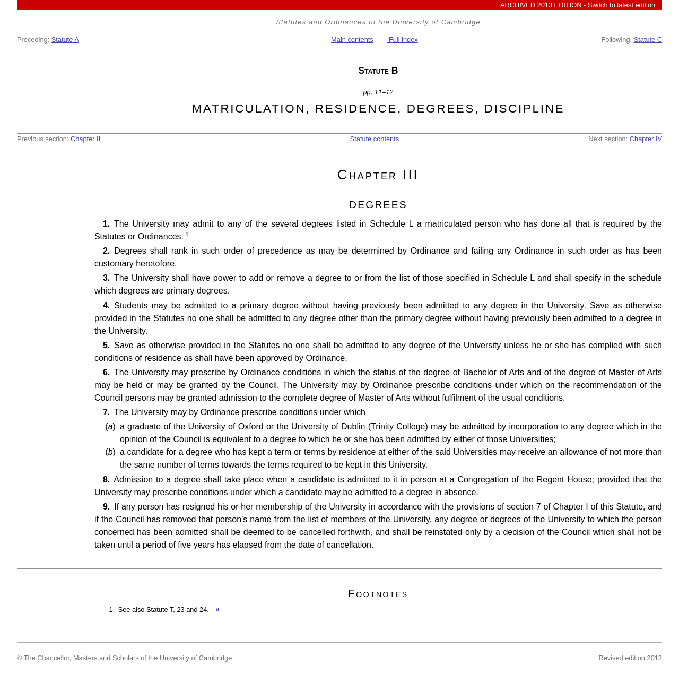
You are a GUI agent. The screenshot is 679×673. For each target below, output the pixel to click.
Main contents (352, 40)
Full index (402, 40)
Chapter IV (646, 139)
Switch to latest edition (621, 5)
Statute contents (374, 139)
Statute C (648, 40)
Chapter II (85, 139)
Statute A (65, 40)
